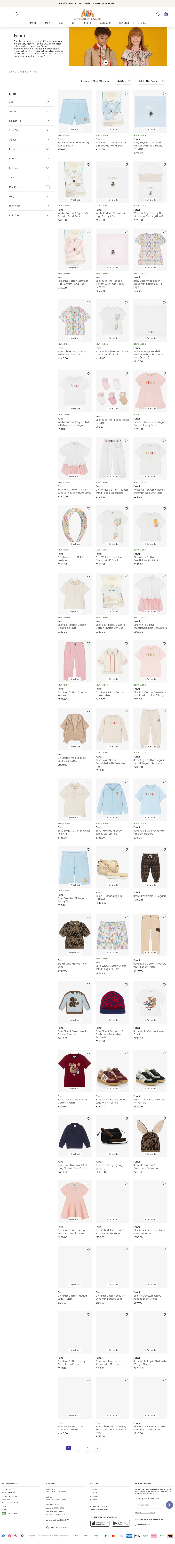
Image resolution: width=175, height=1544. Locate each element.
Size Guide (6, 1500)
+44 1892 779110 (64, 1515)
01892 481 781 (64, 1520)
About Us (93, 1493)
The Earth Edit (142, 1524)
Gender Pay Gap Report (99, 1506)
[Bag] (166, 14)
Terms (75, 1536)
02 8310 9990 (59, 1508)
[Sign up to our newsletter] (169, 1505)
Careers (93, 1500)
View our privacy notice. (145, 1512)
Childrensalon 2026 (45, 1536)
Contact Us (6, 1489)
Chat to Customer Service (56, 1490)
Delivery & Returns (9, 1496)
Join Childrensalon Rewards (149, 1519)
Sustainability (95, 1496)
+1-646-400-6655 (57, 1512)
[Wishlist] (158, 14)
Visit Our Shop (95, 1489)
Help (4, 1506)
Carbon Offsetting (11, 1513)
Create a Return (8, 1493)
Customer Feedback (10, 1503)
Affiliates (93, 1503)
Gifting (4, 1510)
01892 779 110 (54, 1505)
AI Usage (95, 1536)
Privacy (85, 1536)
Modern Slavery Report (99, 1510)
